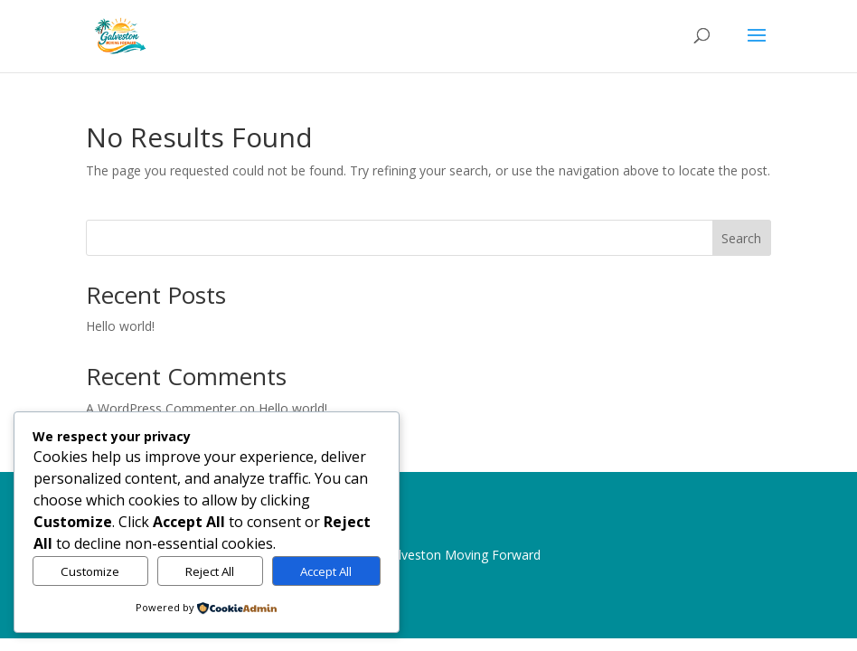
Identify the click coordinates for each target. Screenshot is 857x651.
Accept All (326, 571)
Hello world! (120, 326)
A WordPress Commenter (161, 408)
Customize (90, 571)
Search (741, 238)
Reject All (209, 571)
